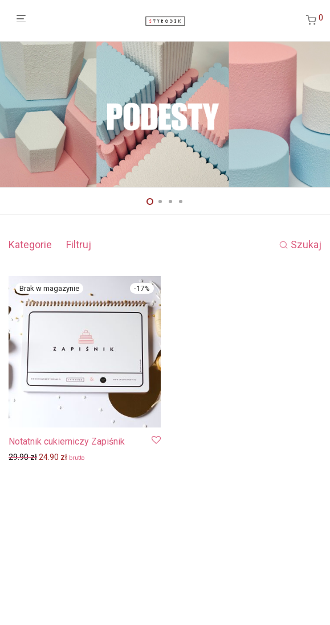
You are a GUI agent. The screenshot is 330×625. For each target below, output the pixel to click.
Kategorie (30, 244)
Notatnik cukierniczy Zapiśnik (67, 441)
